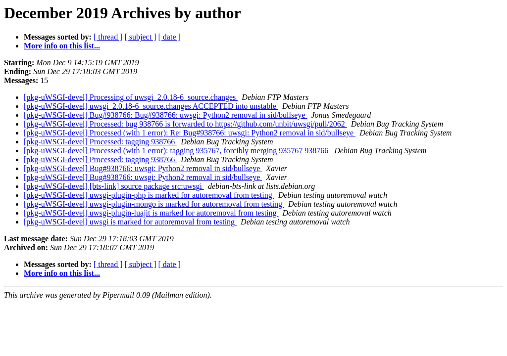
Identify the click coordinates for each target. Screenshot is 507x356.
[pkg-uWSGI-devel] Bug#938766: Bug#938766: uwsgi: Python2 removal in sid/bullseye (165, 115)
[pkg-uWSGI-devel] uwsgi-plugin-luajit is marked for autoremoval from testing (151, 213)
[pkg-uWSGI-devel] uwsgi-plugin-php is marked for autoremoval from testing (149, 195)
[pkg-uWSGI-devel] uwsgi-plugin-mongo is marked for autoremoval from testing (154, 204)
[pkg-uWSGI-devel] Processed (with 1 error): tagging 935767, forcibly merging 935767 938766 (177, 150)
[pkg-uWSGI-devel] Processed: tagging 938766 (100, 141)
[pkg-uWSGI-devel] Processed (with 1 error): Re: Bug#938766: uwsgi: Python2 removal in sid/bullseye (189, 133)
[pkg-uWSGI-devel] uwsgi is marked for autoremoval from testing (130, 222)
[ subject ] (140, 37)
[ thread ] (108, 37)
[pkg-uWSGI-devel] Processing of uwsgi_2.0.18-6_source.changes (131, 97)
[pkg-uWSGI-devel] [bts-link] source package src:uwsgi (114, 186)
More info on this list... (62, 46)
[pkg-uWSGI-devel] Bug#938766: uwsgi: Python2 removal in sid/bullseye (143, 168)
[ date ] (169, 37)
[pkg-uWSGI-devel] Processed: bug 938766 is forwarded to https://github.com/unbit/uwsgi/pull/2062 (185, 124)
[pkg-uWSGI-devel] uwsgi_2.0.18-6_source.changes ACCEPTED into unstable (151, 106)
